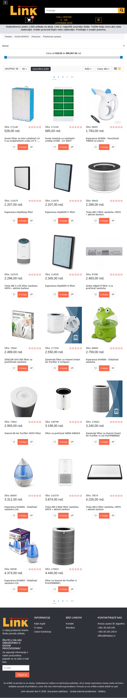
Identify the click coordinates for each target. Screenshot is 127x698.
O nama (38, 628)
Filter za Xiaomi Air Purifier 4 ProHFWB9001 (61, 582)
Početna (8, 37)
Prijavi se (22, 675)
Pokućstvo (36, 37)
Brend (63, 46)
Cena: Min (103, 69)
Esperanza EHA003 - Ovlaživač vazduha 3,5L (21, 582)
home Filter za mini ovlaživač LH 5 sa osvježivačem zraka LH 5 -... (22, 139)
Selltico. (102, 691)
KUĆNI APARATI (22, 37)
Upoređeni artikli (41, 69)
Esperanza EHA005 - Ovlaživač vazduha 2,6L (21, 508)
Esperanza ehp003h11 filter (60, 212)
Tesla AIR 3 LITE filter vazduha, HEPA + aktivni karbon (21, 287)
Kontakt (69, 624)
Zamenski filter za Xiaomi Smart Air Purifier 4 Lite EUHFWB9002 (103, 434)
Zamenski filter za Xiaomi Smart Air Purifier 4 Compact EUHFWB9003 (62, 362)
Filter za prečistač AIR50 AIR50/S (62, 433)
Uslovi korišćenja (42, 632)
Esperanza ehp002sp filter (19, 212)
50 (24, 69)
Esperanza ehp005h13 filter (60, 285)
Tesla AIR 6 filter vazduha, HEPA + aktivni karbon (103, 508)
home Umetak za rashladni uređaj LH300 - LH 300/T (60, 139)
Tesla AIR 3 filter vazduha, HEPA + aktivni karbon (103, 213)
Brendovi (70, 628)
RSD (88, 69)
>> (72, 77)
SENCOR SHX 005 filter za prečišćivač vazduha (18, 360)
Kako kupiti (39, 624)
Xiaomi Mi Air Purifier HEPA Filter (23, 433)
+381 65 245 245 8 (107, 632)
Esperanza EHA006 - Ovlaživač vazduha (102, 360)
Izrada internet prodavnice (83, 691)
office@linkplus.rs (106, 636)
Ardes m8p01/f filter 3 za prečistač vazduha (99, 287)
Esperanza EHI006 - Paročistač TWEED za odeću (102, 139)
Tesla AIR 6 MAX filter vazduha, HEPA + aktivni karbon (62, 508)
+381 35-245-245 (106, 628)
